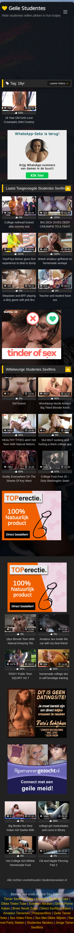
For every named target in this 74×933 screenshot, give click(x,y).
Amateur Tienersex (16, 913)
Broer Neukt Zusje (25, 908)
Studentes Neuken (40, 922)
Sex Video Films (21, 918)
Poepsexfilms (41, 913)
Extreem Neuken (40, 903)
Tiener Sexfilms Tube (19, 899)
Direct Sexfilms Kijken (55, 908)
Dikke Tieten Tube (13, 903)
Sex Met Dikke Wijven (50, 918)
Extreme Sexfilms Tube (52, 899)
